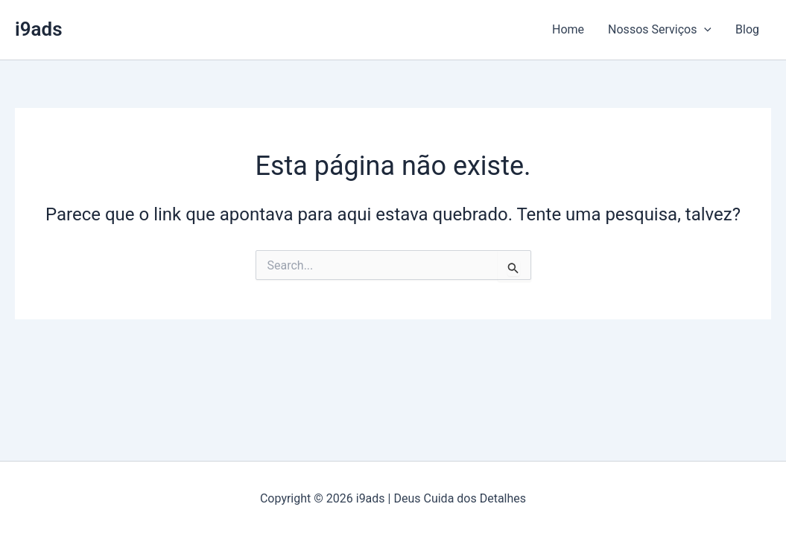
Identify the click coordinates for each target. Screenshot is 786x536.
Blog (747, 29)
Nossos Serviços (659, 30)
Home (568, 29)
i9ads (39, 29)
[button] (704, 30)
